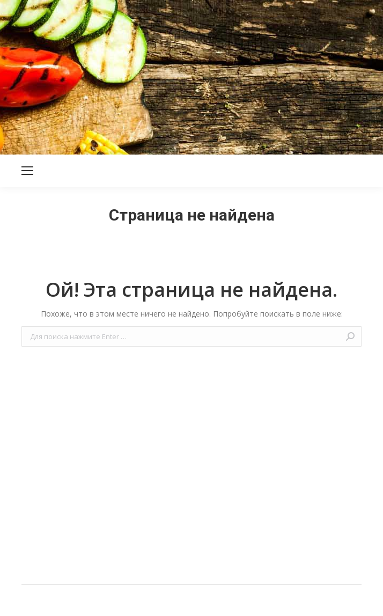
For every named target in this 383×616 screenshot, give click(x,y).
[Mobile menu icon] (27, 171)
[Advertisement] (191, 75)
